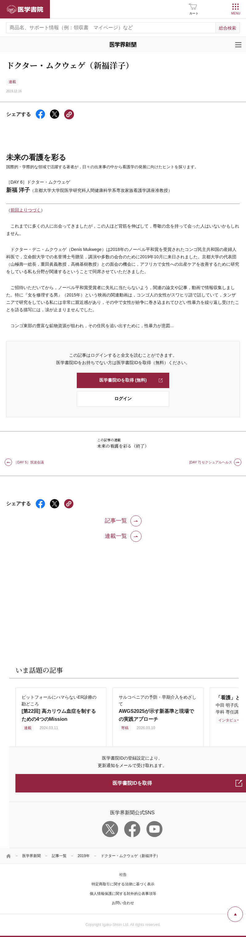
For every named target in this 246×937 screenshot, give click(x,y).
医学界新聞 (31, 856)
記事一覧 (59, 856)
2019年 (84, 856)
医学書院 (25, 9)
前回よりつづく (25, 210)
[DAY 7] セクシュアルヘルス (210, 462)
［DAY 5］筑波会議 (29, 462)
